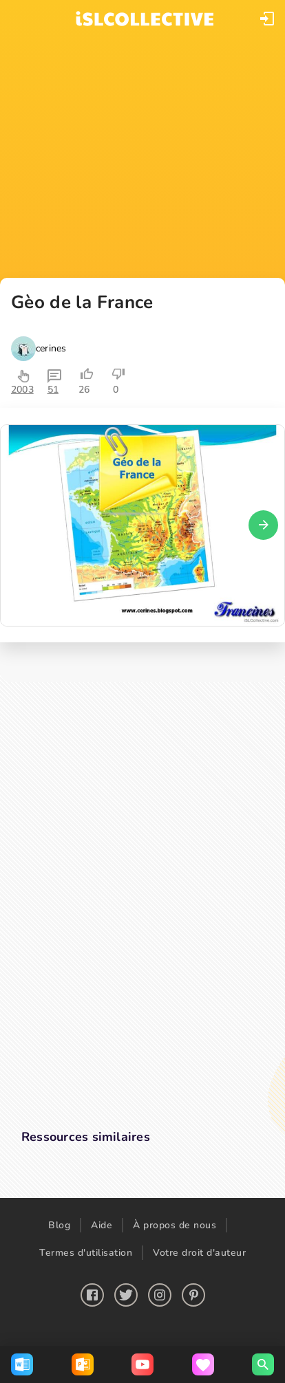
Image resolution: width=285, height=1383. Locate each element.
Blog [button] (59, 1225)
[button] (267, 18)
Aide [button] (101, 1225)
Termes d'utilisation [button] (85, 1252)
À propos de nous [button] (174, 1225)
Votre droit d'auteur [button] (199, 1252)
